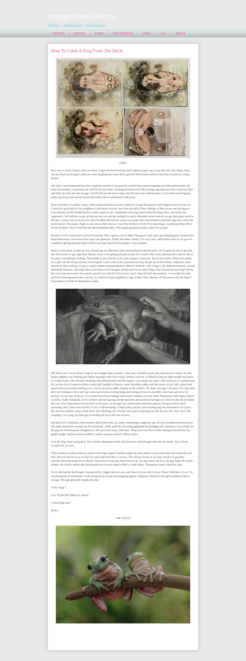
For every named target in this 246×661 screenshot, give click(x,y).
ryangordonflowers (81, 16)
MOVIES (79, 33)
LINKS (146, 33)
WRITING (58, 33)
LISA (163, 33)
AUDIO (99, 33)
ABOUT (180, 33)
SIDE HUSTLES (123, 33)
